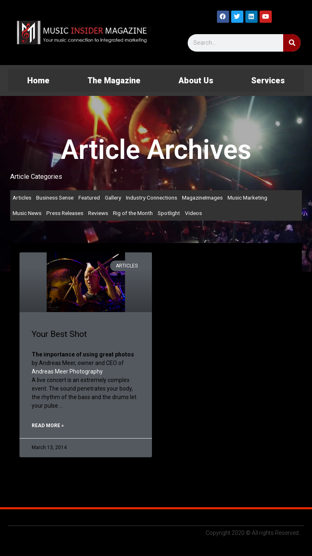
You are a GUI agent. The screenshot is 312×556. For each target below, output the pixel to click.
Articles (22, 197)
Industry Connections (151, 197)
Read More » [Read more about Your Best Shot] (48, 425)
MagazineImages (202, 197)
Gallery (113, 197)
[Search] (292, 43)
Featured (89, 197)
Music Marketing (247, 197)
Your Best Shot (59, 334)
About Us (195, 80)
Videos (193, 213)
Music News (27, 213)
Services (268, 80)
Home (38, 80)
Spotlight (169, 213)
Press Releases (64, 213)
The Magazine (114, 80)
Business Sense (55, 197)
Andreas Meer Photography (67, 371)
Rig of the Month (133, 213)
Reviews (98, 213)
